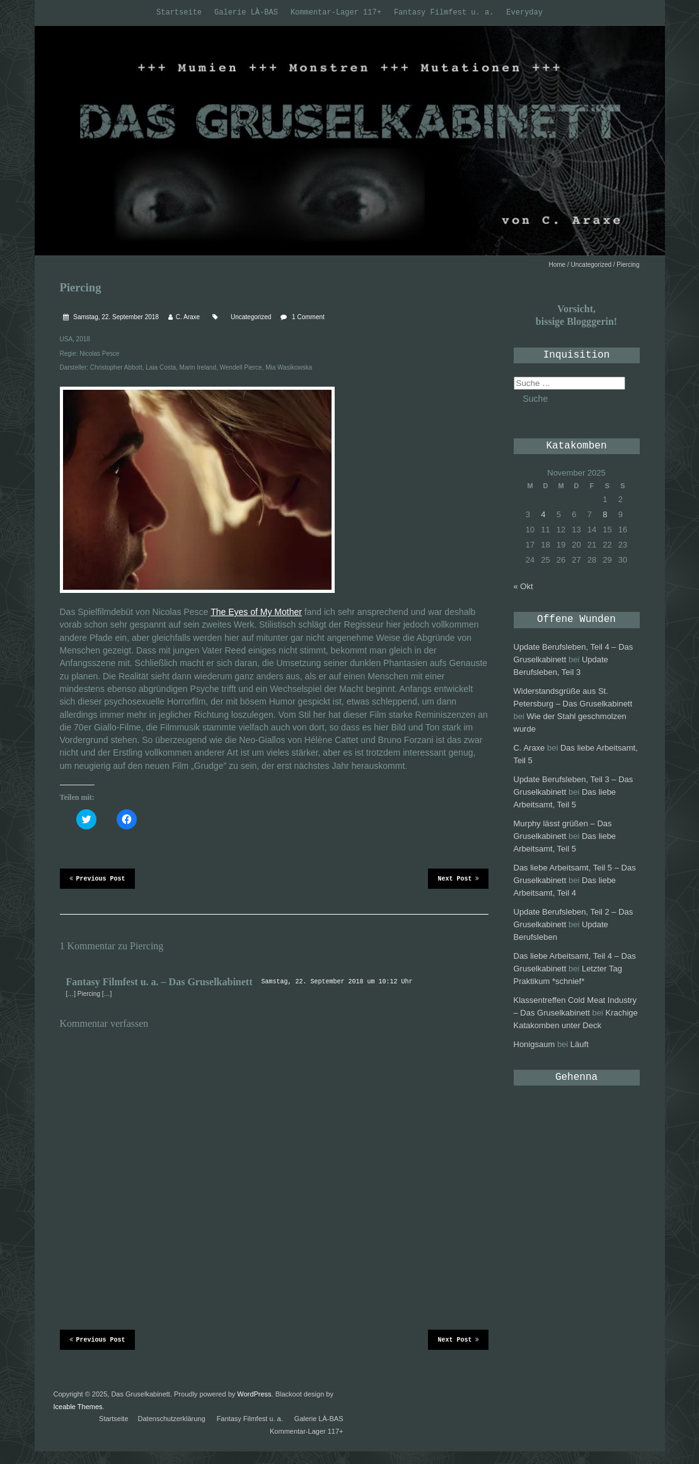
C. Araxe (188, 316)
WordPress (254, 1394)
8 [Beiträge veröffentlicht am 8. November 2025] (605, 514)
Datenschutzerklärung (171, 1418)
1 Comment (308, 316)
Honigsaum (534, 1044)
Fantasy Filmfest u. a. (444, 12)
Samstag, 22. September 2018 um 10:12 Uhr (336, 981)
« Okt (523, 586)
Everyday (524, 12)
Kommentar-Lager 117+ (336, 12)
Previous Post (97, 878)
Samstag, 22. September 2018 (115, 316)
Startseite (179, 12)
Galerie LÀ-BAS (246, 12)
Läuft (579, 1044)
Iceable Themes (78, 1406)
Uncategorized (591, 264)
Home (557, 264)
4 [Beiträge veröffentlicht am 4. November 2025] (543, 514)
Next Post (457, 878)
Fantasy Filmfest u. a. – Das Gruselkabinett (159, 981)
